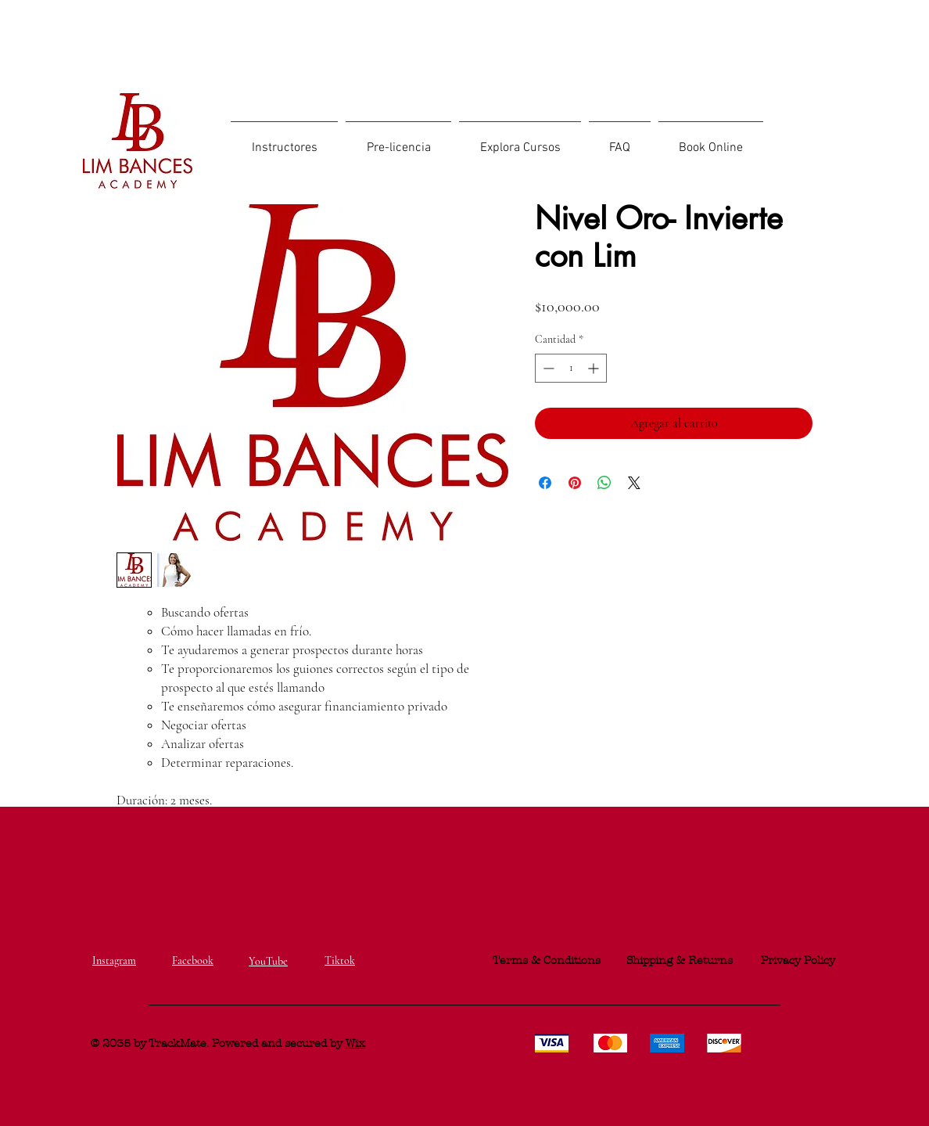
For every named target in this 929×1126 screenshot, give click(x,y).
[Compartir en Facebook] (545, 482)
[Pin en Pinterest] (574, 482)
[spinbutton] (571, 368)
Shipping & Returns (679, 960)
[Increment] (594, 368)
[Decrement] (547, 368)
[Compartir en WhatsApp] (604, 482)
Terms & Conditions (547, 960)
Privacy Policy (798, 960)
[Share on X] (634, 482)
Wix (355, 1043)
